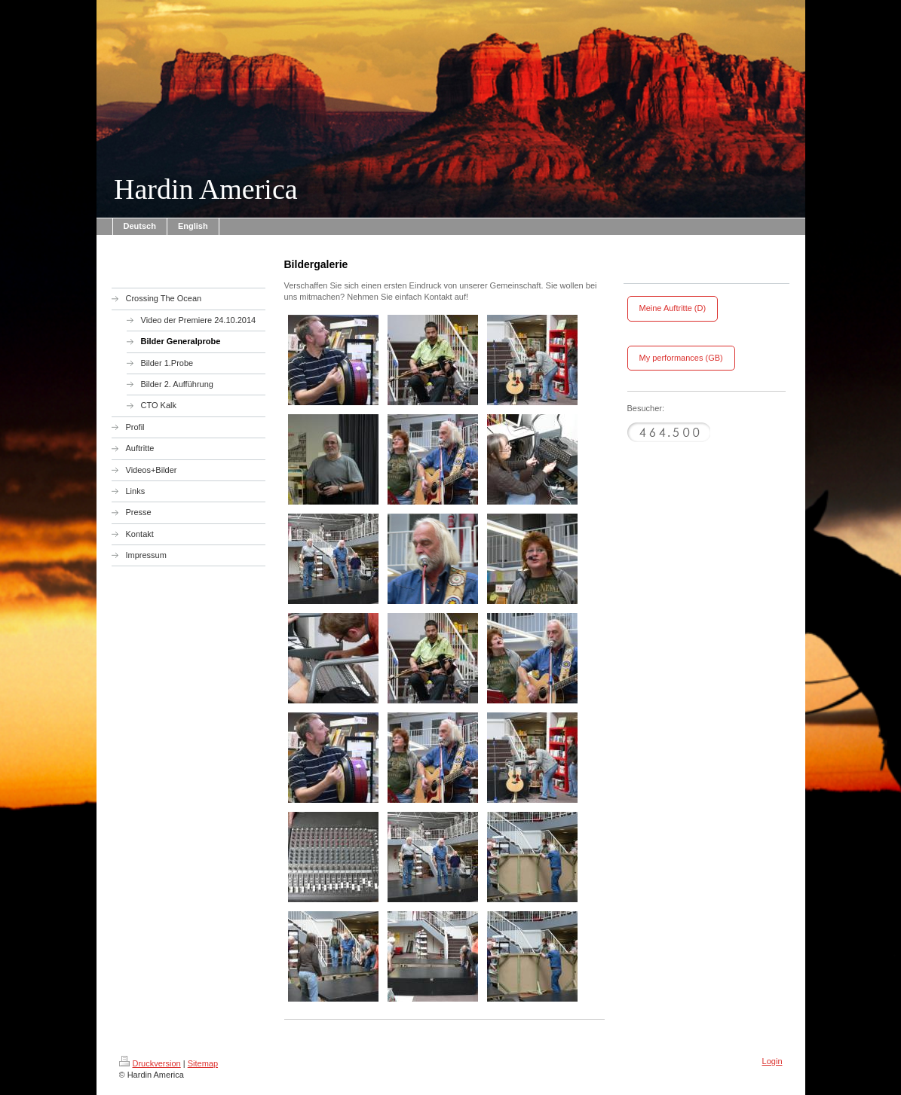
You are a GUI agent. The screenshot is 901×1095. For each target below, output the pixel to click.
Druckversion (150, 1063)
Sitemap (203, 1063)
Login (772, 1061)
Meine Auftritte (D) (672, 308)
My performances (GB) (681, 357)
